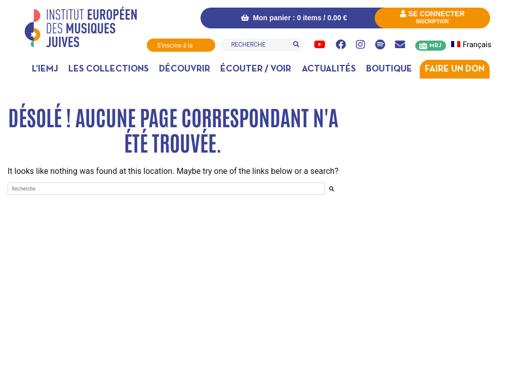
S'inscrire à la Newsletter (174, 47)
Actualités (329, 69)
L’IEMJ (45, 69)
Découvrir (184, 69)
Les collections (108, 69)
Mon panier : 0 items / (294, 18)
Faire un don (455, 69)
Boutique (389, 69)
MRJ (435, 45)
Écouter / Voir (255, 69)
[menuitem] (474, 45)
